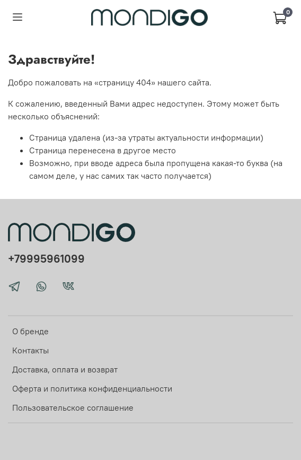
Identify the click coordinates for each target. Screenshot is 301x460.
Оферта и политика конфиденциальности (92, 388)
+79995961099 (46, 258)
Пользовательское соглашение (73, 407)
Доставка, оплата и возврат (65, 369)
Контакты (30, 350)
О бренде (30, 331)
